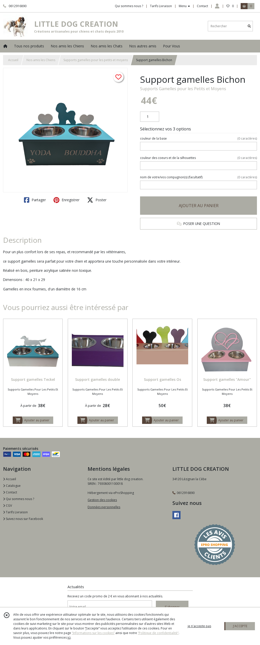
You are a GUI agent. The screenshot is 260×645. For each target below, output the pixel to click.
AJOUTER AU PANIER (198, 205)
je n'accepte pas (199, 626)
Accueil (13, 60)
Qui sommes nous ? (18, 499)
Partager (35, 200)
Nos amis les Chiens (40, 60)
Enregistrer (66, 200)
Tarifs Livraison (15, 512)
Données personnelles (104, 507)
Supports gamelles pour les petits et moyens (95, 60)
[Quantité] (149, 117)
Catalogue (12, 485)
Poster (96, 200)
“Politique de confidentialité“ (158, 633)
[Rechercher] (249, 26)
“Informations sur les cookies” (93, 633)
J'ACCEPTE (240, 626)
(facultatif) (198, 177)
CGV (7, 505)
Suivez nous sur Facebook (23, 519)
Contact (202, 6)
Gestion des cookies (102, 500)
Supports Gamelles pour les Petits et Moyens (183, 88)
